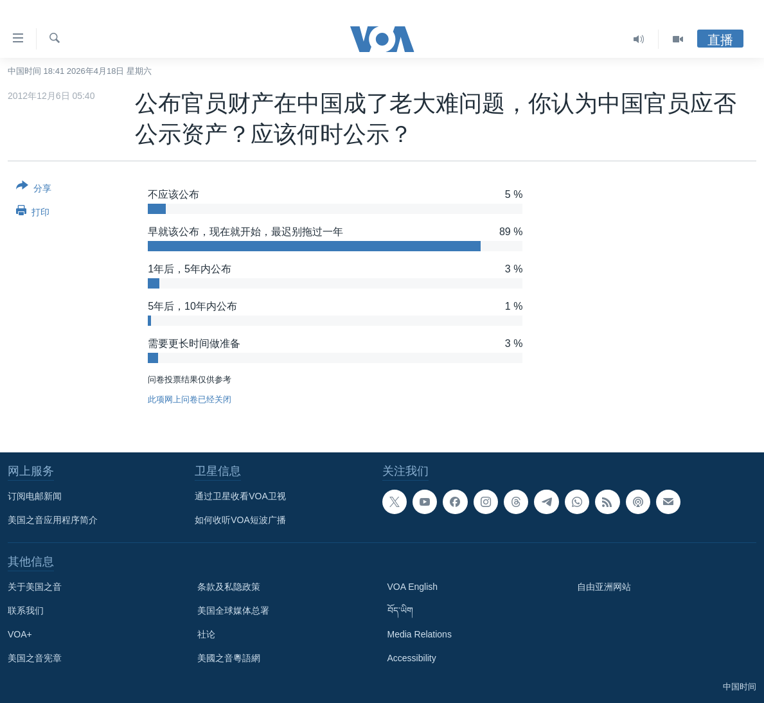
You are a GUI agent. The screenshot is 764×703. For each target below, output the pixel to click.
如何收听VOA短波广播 (240, 520)
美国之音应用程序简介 (53, 520)
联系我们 (26, 610)
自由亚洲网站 (604, 587)
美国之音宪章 (35, 658)
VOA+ (20, 634)
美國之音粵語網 (228, 658)
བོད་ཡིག (400, 610)
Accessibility (411, 658)
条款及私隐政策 (228, 587)
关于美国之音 (35, 587)
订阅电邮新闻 (35, 496)
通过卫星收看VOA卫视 (240, 496)
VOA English (412, 587)
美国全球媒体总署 (233, 610)
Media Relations (419, 634)
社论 (206, 634)
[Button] (33, 189)
